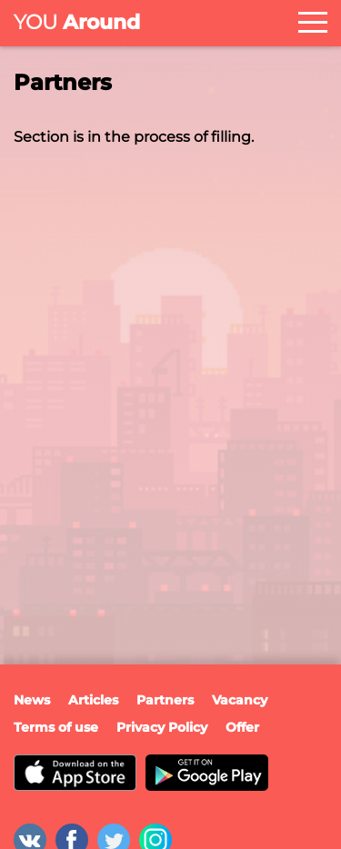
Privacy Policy (161, 727)
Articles (93, 700)
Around (77, 22)
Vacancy (239, 700)
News (32, 700)
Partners (165, 700)
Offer (242, 727)
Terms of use (56, 727)
